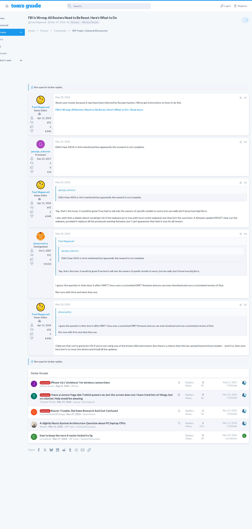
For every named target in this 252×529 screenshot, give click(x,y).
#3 (189, 182)
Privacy (135, 524)
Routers (87, 22)
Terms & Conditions (159, 524)
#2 (189, 142)
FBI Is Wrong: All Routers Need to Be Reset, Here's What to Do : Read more (111, 112)
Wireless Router (102, 22)
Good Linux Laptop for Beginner (225, 197)
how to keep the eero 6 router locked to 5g (78, 467)
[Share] (184, 97)
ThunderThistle (60, 426)
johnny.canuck (59, 406)
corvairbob (57, 470)
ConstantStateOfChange (64, 442)
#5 (189, 315)
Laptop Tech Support (96, 426)
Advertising (88, 524)
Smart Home (101, 442)
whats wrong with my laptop (223, 235)
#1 (189, 97)
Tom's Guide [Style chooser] (223, 499)
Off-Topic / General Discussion (92, 458)
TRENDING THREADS (207, 190)
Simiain (55, 458)
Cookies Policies (113, 524)
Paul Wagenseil (50, 22)
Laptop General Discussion (216, 207)
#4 (189, 240)
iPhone (86, 406)
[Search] (98, 6)
